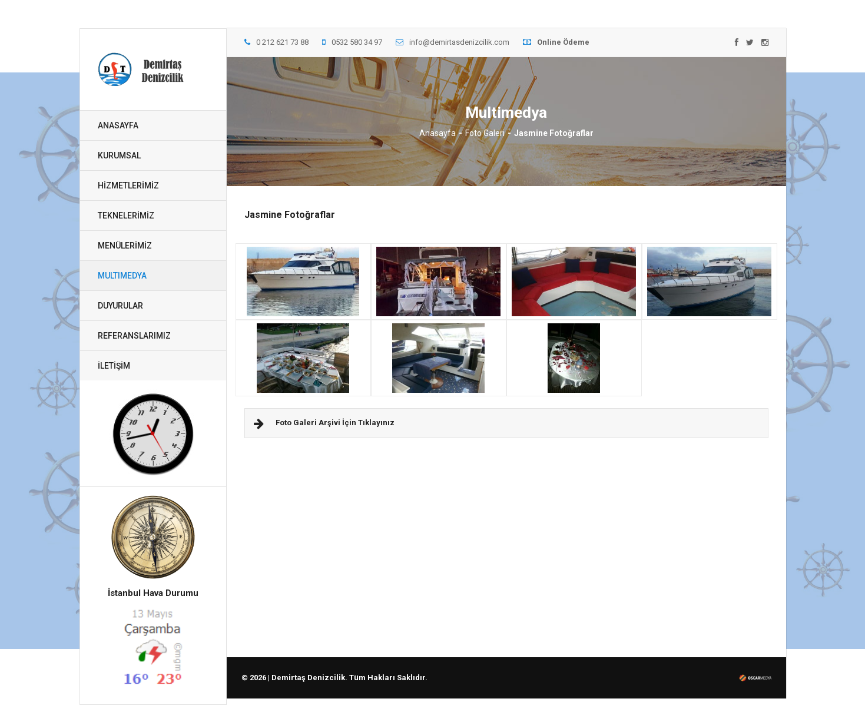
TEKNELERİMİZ (126, 215)
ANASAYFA (118, 125)
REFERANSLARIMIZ (134, 335)
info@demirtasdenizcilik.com (452, 42)
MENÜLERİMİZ (125, 245)
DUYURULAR (120, 305)
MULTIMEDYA (122, 275)
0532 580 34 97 (352, 42)
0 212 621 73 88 (276, 42)
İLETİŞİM (114, 365)
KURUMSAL (119, 155)
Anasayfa (437, 133)
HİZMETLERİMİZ (128, 185)
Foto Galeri (485, 133)
